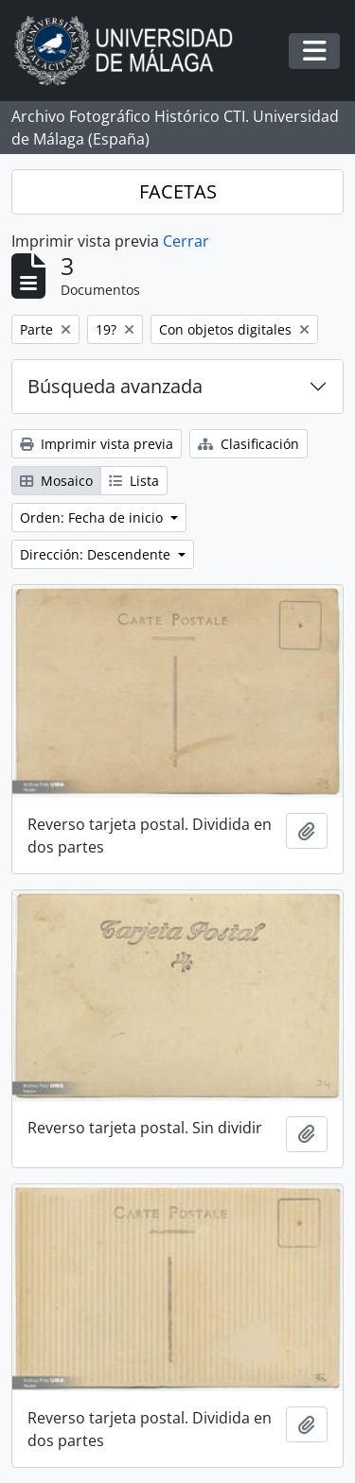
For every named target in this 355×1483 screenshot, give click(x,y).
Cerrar (186, 241)
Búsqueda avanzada (115, 386)
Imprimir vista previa (96, 444)
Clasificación (248, 444)
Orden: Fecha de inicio (93, 517)
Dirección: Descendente (97, 554)
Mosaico (56, 481)
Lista (134, 481)
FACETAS (178, 191)
